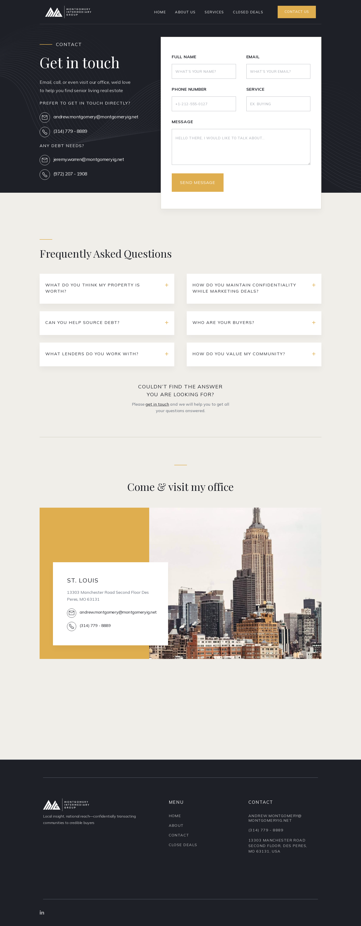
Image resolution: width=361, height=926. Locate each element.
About (176, 826)
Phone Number (189, 90)
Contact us (297, 11)
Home (160, 12)
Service (255, 90)
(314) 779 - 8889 (265, 837)
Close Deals (183, 846)
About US (185, 12)
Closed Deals (248, 12)
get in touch (157, 407)
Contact (179, 836)
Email (253, 57)
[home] (68, 12)
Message (182, 122)
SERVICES (214, 12)
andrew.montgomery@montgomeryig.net (275, 825)
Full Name (184, 57)
